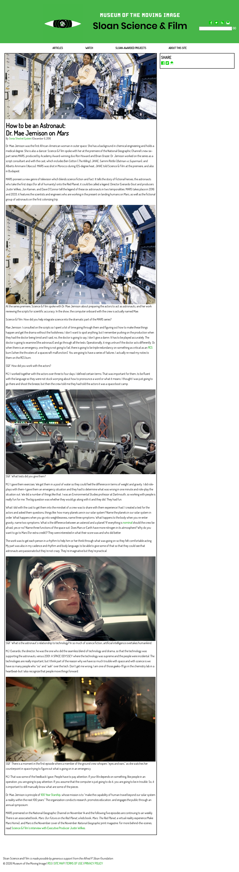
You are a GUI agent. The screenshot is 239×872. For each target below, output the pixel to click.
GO (234, 28)
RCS (150, 347)
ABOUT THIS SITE (178, 48)
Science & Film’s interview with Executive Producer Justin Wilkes (48, 828)
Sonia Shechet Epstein (20, 138)
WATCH (89, 48)
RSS (50, 863)
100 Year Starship (50, 795)
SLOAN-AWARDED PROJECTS (130, 48)
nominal (127, 522)
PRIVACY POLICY (93, 863)
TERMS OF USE (74, 863)
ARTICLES (57, 48)
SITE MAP (59, 863)
